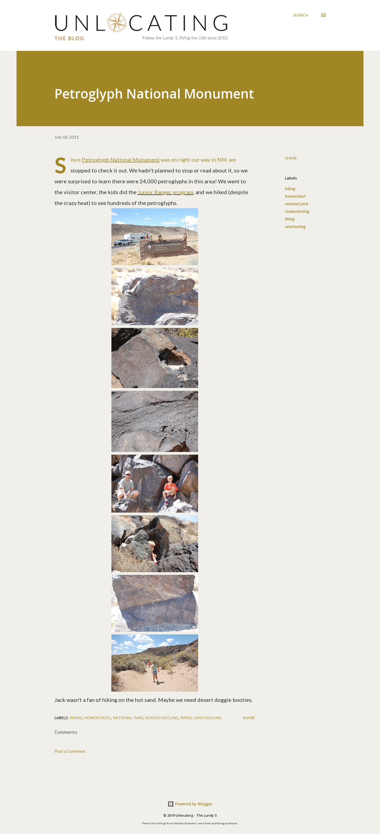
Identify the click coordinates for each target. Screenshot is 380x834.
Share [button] (291, 158)
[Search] (300, 15)
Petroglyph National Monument (121, 159)
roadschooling (297, 211)
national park (296, 203)
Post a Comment (69, 751)
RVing (289, 218)
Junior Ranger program (165, 192)
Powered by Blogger (190, 803)
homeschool (295, 196)
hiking (290, 188)
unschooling (295, 226)
